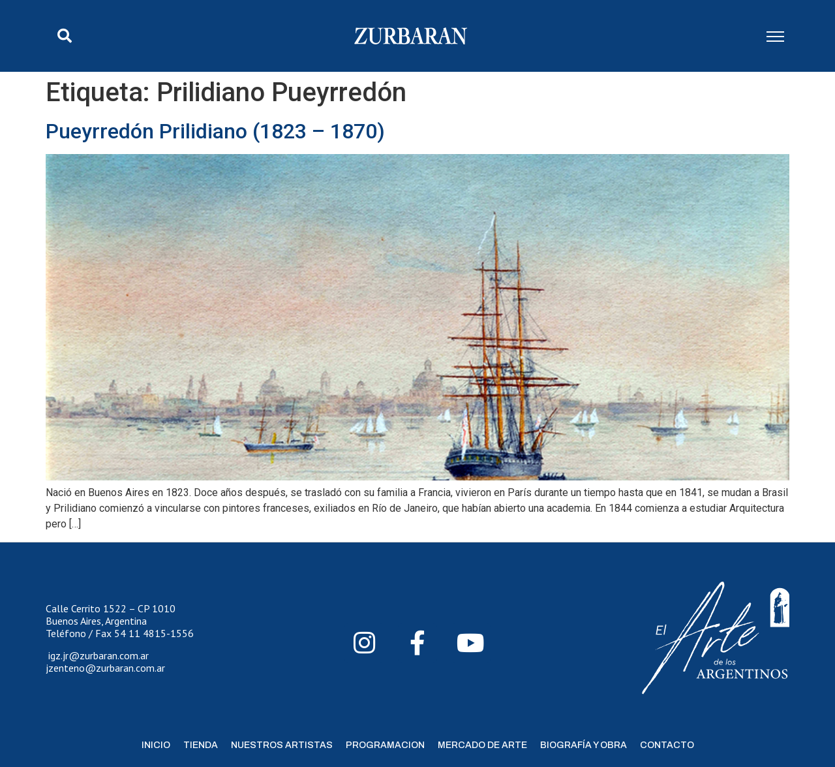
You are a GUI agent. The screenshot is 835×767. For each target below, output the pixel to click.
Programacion (385, 745)
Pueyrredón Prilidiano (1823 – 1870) (215, 131)
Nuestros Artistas (282, 745)
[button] (65, 36)
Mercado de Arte (482, 745)
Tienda (200, 745)
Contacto (667, 745)
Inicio (156, 745)
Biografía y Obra (583, 745)
